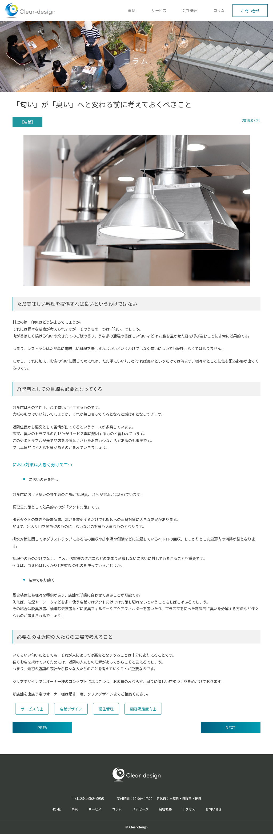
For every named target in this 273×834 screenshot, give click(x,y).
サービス (158, 10)
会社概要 (189, 10)
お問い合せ (250, 10)
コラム (218, 10)
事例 (131, 10)
